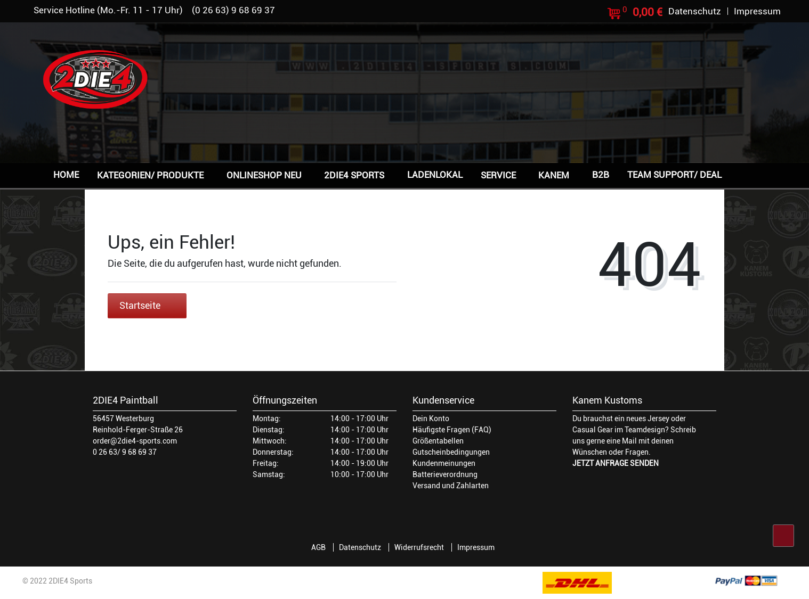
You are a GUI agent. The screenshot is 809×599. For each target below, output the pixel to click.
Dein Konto (430, 418)
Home (66, 174)
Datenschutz (360, 547)
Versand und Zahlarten (450, 485)
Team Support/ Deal (674, 174)
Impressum (476, 547)
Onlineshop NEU (264, 175)
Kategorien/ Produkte (150, 175)
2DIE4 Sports (354, 175)
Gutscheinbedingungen (451, 452)
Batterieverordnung (445, 474)
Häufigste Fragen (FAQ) (451, 429)
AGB (318, 547)
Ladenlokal (435, 174)
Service (498, 175)
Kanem (553, 175)
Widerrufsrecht (419, 547)
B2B (600, 174)
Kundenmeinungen (443, 463)
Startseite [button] (147, 305)
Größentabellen (438, 441)
